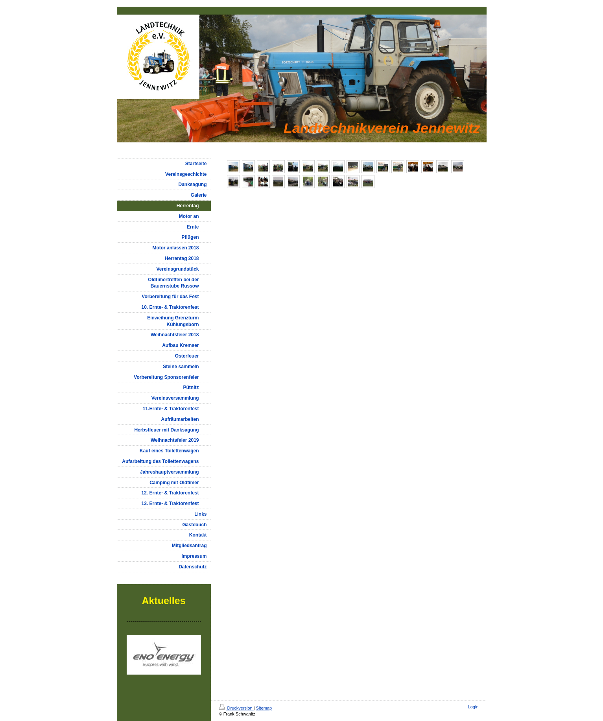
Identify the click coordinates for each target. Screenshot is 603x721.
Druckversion (236, 708)
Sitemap (264, 708)
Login (473, 706)
